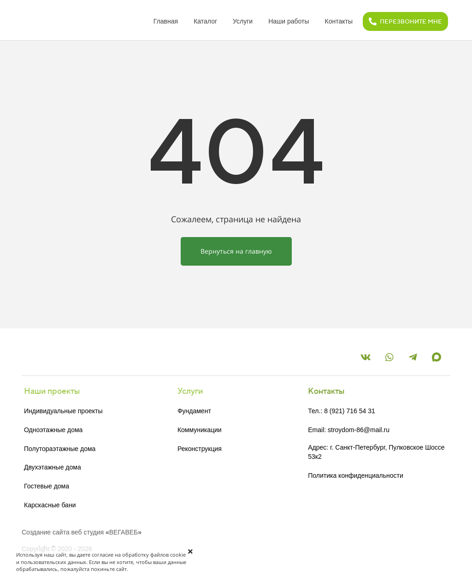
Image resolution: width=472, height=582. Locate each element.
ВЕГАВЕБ (123, 532)
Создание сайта (46, 532)
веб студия (87, 532)
